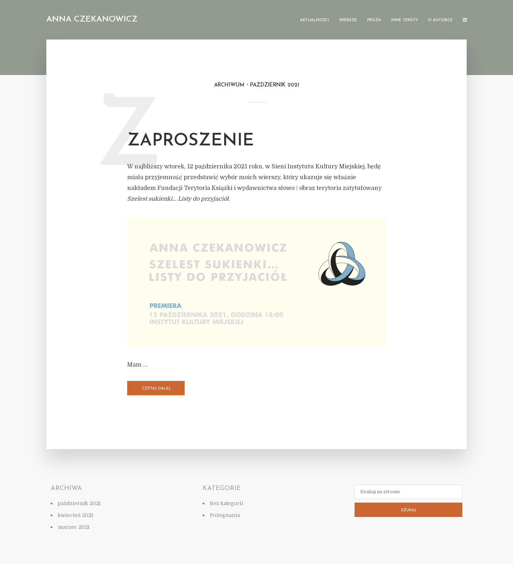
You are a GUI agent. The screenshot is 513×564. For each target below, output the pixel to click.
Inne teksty (404, 20)
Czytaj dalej (156, 389)
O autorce (440, 20)
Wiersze (348, 20)
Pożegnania (225, 515)
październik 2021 (79, 503)
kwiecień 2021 (75, 515)
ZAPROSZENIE (190, 141)
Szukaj (408, 510)
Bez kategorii (226, 503)
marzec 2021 (73, 527)
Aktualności (314, 20)
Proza (374, 20)
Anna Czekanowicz (92, 19)
